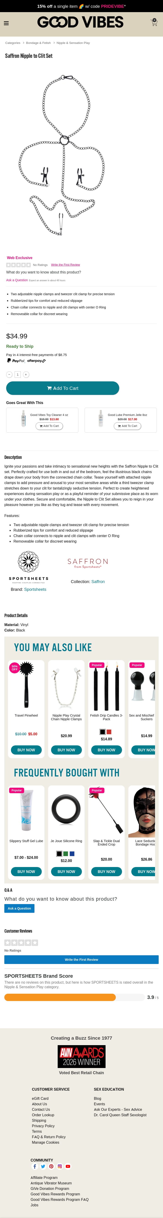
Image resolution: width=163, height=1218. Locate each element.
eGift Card (40, 1098)
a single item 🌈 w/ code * (81, 6)
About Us (39, 1104)
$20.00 (106, 859)
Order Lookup (43, 1115)
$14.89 (106, 739)
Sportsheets (35, 589)
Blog (97, 1098)
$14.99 (146, 735)
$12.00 (66, 860)
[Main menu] (6, 22)
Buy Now (26, 750)
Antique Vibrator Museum (51, 1183)
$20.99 (66, 735)
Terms (37, 1131)
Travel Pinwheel (26, 715)
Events (99, 1104)
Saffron (98, 581)
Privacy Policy (43, 1126)
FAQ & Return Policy (49, 1137)
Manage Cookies (45, 1142)
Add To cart (62, 388)
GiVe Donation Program (50, 1188)
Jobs (34, 1205)
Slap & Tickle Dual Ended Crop (106, 843)
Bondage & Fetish (38, 43)
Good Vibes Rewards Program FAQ (59, 1199)
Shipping (39, 1120)
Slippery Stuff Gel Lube (26, 841)
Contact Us (41, 1109)
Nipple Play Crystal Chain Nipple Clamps (66, 717)
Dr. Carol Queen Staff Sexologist (120, 1115)
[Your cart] (154, 23)
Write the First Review (65, 264)
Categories (12, 43)
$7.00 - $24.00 (26, 857)
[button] (102, 731)
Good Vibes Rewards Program (55, 1194)
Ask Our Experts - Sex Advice (118, 1109)
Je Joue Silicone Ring (66, 841)
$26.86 (146, 859)
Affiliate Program (44, 1177)
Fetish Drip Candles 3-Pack (106, 717)
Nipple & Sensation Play (73, 43)
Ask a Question (17, 280)
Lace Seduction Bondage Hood (146, 843)
